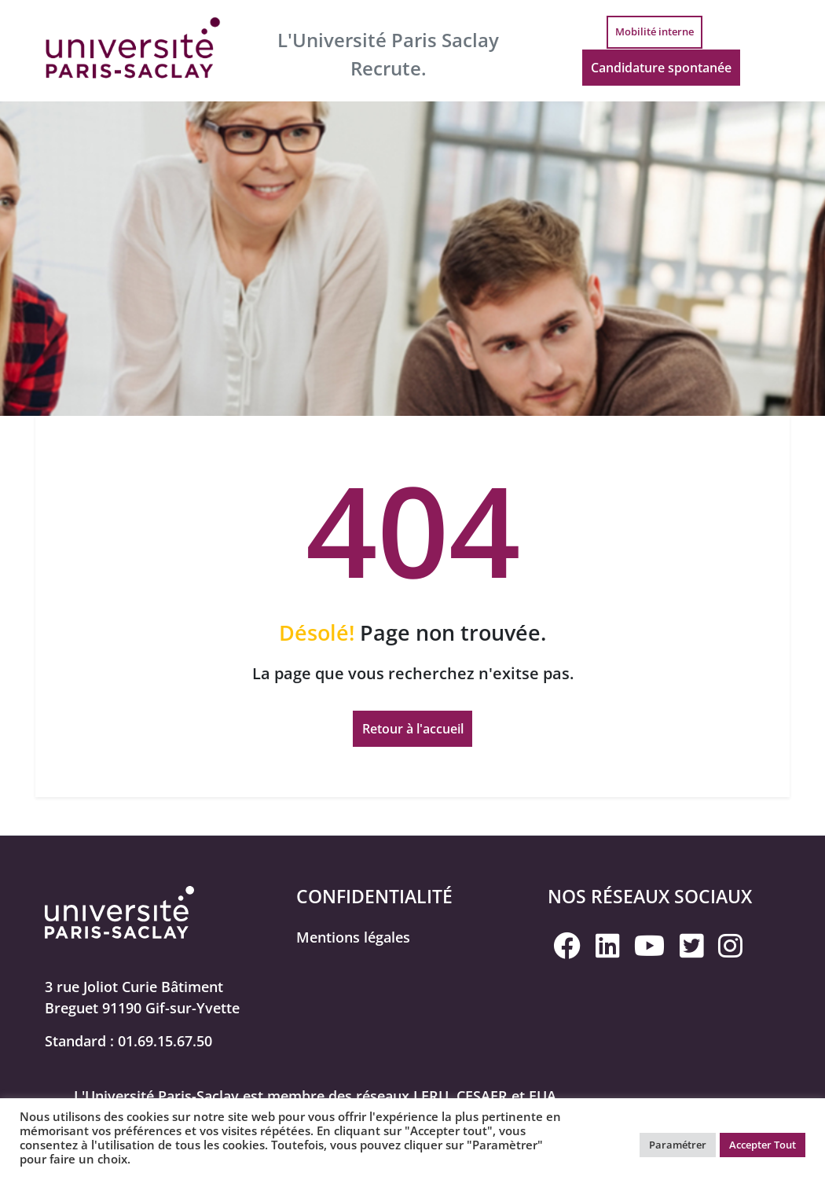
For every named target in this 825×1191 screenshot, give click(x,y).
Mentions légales (353, 937)
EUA (542, 1096)
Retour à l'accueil (413, 729)
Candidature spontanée (656, 71)
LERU (431, 1096)
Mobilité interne (650, 32)
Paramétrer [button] (677, 1145)
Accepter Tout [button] (762, 1145)
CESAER (482, 1096)
